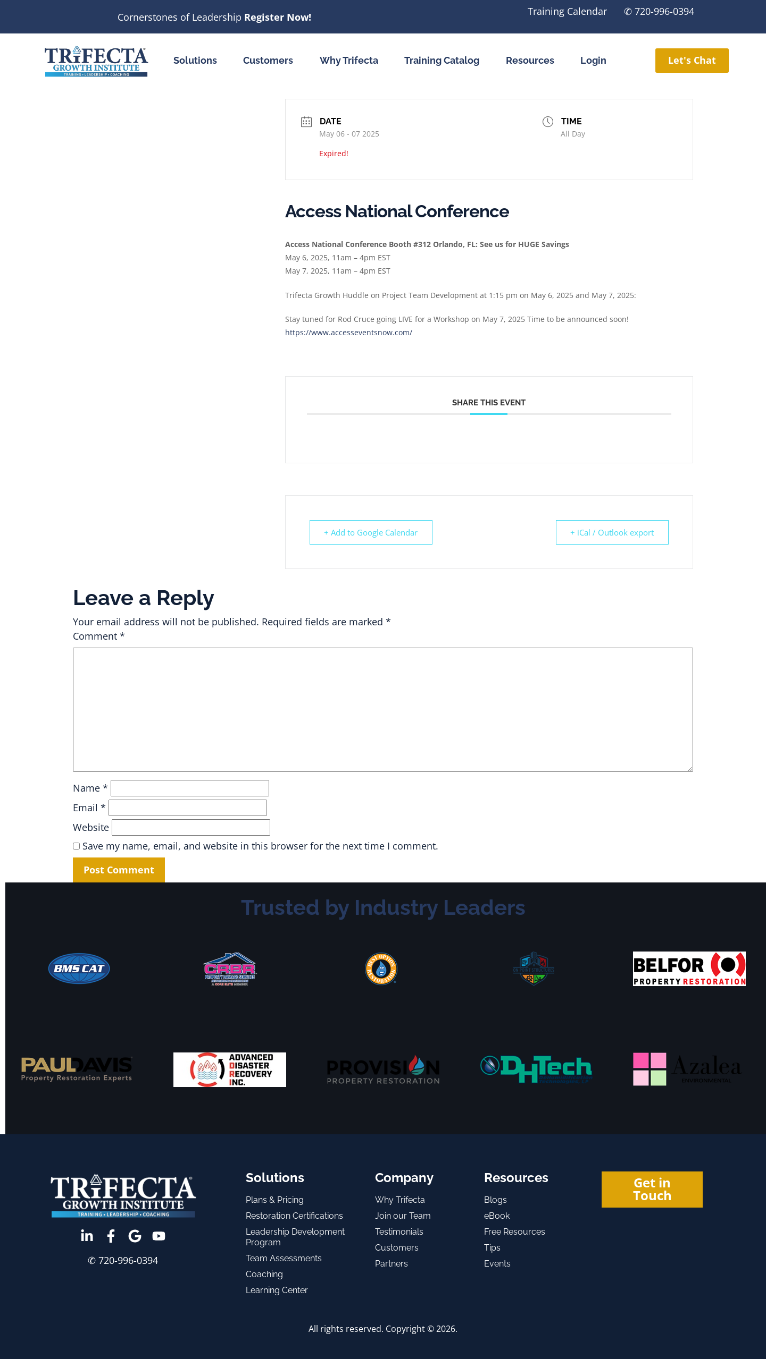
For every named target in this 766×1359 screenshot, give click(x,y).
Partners (391, 1264)
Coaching (264, 1274)
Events (497, 1264)
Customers (268, 60)
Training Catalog (441, 60)
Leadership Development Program (295, 1237)
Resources (530, 60)
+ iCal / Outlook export (611, 532)
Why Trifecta (349, 60)
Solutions (195, 60)
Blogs (495, 1200)
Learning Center (277, 1290)
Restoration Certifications (294, 1216)
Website (91, 827)
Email (89, 807)
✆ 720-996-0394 (659, 11)
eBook (497, 1216)
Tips (492, 1248)
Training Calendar (567, 11)
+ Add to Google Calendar (372, 532)
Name (90, 788)
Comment (99, 636)
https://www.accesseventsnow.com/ (348, 332)
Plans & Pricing (275, 1200)
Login (593, 60)
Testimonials (399, 1232)
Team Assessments (284, 1258)
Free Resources (514, 1232)
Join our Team (403, 1216)
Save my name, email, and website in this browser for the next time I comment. (260, 845)
